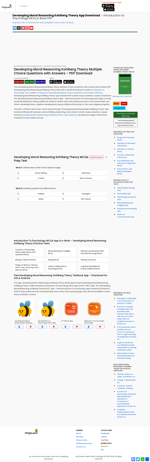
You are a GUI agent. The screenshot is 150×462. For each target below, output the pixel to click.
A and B (41, 178)
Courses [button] (23, 6)
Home (78, 433)
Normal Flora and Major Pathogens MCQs (124, 171)
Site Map (79, 437)
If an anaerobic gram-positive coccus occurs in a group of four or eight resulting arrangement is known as (126, 333)
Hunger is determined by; (126, 381)
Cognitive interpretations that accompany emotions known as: (126, 413)
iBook (116, 103)
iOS (102, 450)
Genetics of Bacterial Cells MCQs (126, 144)
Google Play (119, 108)
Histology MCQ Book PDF (122, 96)
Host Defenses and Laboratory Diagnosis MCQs (126, 163)
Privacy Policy (81, 440)
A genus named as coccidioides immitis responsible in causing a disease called (126, 346)
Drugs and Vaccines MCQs (125, 138)
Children (41, 194)
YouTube (104, 440)
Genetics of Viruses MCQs (125, 150)
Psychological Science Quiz (126, 198)
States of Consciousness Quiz (125, 215)
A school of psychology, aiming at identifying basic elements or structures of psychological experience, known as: (126, 398)
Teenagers (86, 194)
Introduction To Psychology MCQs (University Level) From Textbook (43, 22)
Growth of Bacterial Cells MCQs (125, 156)
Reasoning (86, 173)
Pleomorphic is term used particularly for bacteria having (126, 355)
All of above (86, 199)
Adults (40, 199)
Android (104, 446)
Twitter (104, 437)
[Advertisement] (75, 48)
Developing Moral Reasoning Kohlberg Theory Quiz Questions (49, 115)
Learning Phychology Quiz (126, 189)
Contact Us (81, 447)
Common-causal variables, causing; (125, 387)
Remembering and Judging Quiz (125, 204)
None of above (86, 178)
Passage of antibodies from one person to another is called (126, 300)
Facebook (105, 433)
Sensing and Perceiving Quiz (127, 209)
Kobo (124, 103)
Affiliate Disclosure (84, 443)
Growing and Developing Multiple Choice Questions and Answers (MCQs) (69, 92)
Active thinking (41, 173)
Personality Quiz (124, 193)
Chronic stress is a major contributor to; (126, 375)
